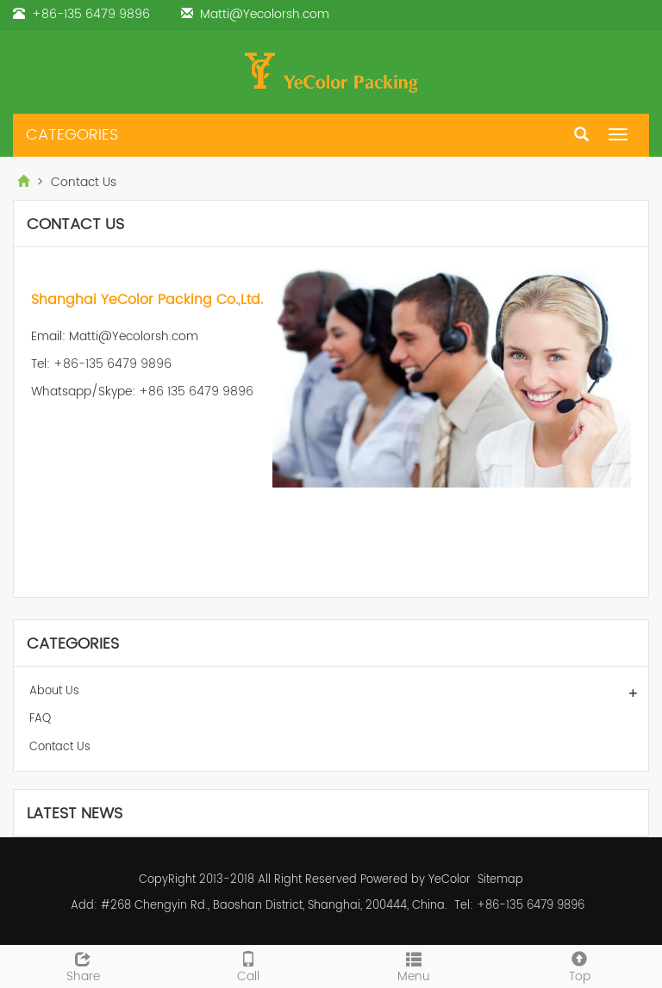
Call (248, 965)
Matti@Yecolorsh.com (264, 14)
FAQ (40, 719)
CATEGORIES (72, 134)
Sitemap (500, 880)
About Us (54, 691)
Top (579, 965)
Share (83, 965)
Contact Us (60, 747)
